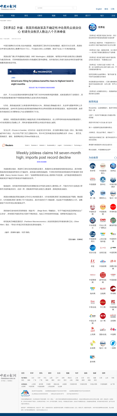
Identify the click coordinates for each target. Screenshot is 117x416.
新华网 (92, 362)
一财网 (113, 348)
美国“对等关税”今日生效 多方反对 (100, 122)
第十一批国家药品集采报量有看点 (100, 127)
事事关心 (102, 198)
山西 (51, 378)
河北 (45, 378)
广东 (34, 380)
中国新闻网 (41, 386)
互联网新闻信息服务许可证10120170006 (55, 391)
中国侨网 (102, 266)
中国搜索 (113, 280)
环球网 (113, 294)
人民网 (92, 334)
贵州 (65, 380)
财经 (49, 373)
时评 (31, 373)
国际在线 (102, 334)
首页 (2, 16)
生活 (58, 373)
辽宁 (57, 378)
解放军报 (113, 225)
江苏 (82, 378)
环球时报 (113, 212)
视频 (53, 16)
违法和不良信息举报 (37, 391)
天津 (39, 378)
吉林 (63, 378)
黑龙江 (70, 378)
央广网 (102, 321)
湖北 (22, 380)
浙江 (88, 378)
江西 (100, 378)
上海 (76, 378)
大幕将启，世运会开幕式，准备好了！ (102, 132)
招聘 (103, 373)
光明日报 (102, 253)
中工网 (102, 307)
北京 (32, 378)
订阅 (112, 9)
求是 (92, 266)
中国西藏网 (103, 384)
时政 (13, 16)
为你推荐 (93, 157)
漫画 (76, 16)
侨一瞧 (92, 198)
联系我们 (10, 381)
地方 (102, 16)
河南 (112, 378)
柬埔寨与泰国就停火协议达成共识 (100, 145)
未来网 (92, 348)
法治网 (60, 386)
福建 (94, 378)
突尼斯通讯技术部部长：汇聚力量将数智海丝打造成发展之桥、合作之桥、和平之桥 (103, 84)
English (99, 9)
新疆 (89, 380)
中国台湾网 (93, 384)
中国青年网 (73, 384)
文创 (113, 16)
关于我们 (3, 381)
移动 (106, 9)
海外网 (92, 294)
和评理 (92, 171)
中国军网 (113, 253)
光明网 (113, 321)
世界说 (9, 20)
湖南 (28, 380)
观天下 (88, 16)
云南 (71, 380)
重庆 (53, 380)
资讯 (26, 16)
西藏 (77, 380)
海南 (47, 380)
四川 (59, 380)
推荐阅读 (93, 101)
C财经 (39, 16)
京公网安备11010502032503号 (40, 394)
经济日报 (92, 253)
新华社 (102, 184)
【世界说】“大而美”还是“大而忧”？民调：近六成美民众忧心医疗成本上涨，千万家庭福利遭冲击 (103, 67)
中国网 (113, 334)
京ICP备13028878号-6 (72, 394)
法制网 (102, 294)
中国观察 (92, 184)
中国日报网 (3, 20)
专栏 (65, 16)
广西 (40, 380)
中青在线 (92, 307)
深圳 (95, 380)
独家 (94, 373)
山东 (106, 378)
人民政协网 (51, 386)
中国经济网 (83, 384)
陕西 (83, 380)
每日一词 (113, 198)
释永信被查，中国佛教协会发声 (100, 150)
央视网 (64, 384)
